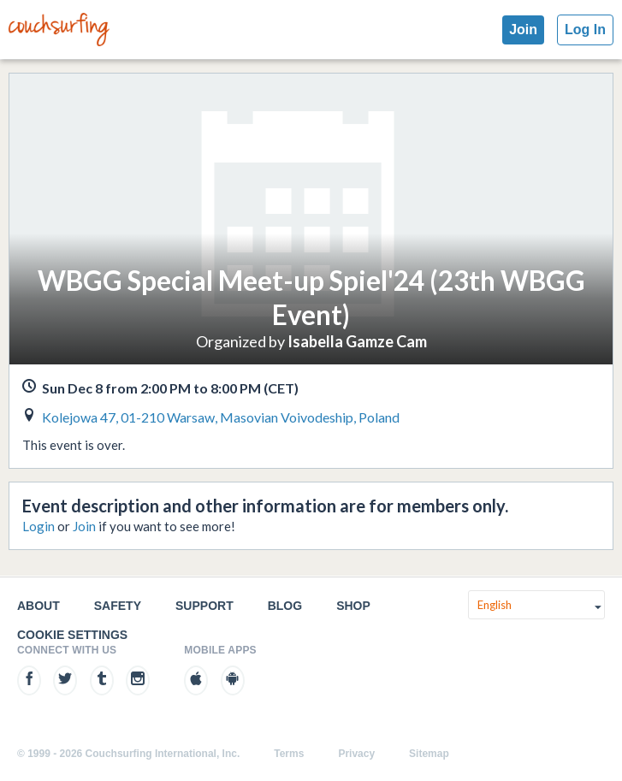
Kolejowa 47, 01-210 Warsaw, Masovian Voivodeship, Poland (221, 417)
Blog (285, 605)
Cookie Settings (72, 635)
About (38, 605)
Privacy (356, 754)
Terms (289, 754)
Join (523, 29)
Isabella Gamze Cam (357, 341)
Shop (353, 605)
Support (204, 605)
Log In (585, 29)
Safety (117, 605)
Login (38, 526)
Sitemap (429, 754)
